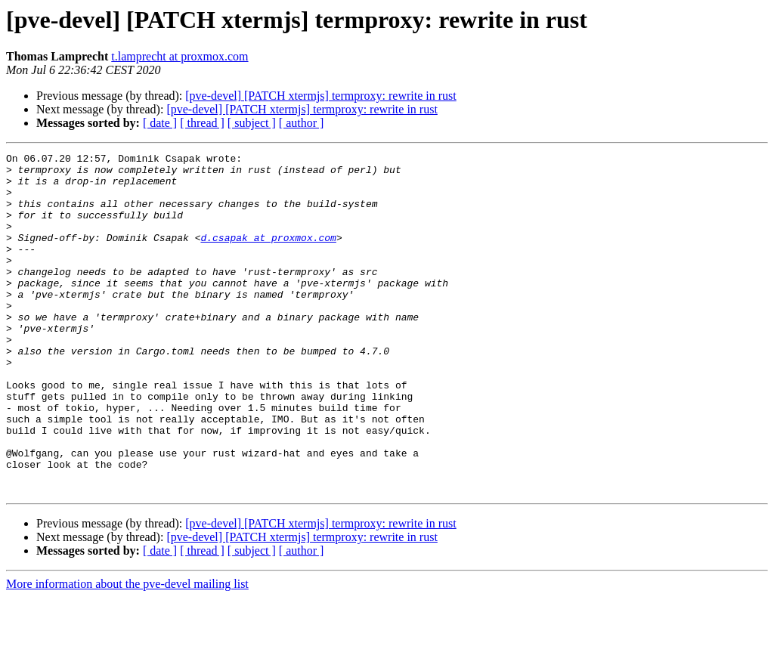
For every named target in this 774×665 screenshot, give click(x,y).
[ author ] (301, 122)
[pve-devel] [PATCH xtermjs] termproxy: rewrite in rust (320, 95)
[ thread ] (202, 122)
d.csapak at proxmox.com (268, 255)
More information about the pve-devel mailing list (127, 651)
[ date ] (160, 122)
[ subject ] (252, 122)
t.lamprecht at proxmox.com (179, 56)
